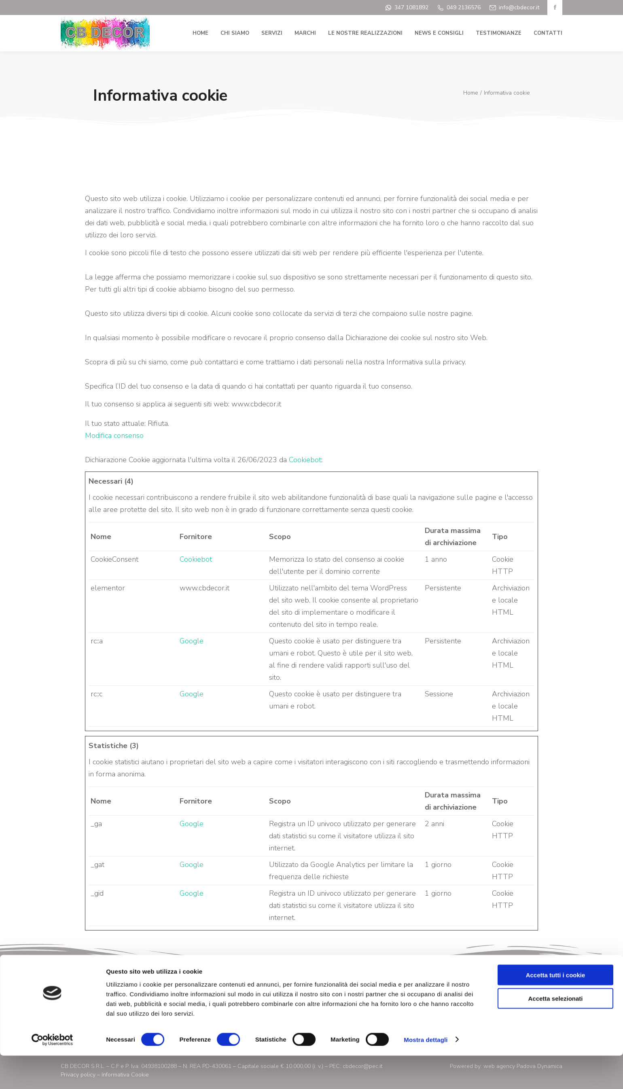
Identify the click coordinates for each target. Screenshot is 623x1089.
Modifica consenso (114, 435)
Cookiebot (305, 460)
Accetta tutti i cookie (555, 1008)
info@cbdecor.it (519, 7)
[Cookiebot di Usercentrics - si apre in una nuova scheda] (52, 1073)
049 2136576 (464, 7)
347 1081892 (411, 7)
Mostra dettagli (425, 1073)
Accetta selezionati (555, 1032)
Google (191, 641)
